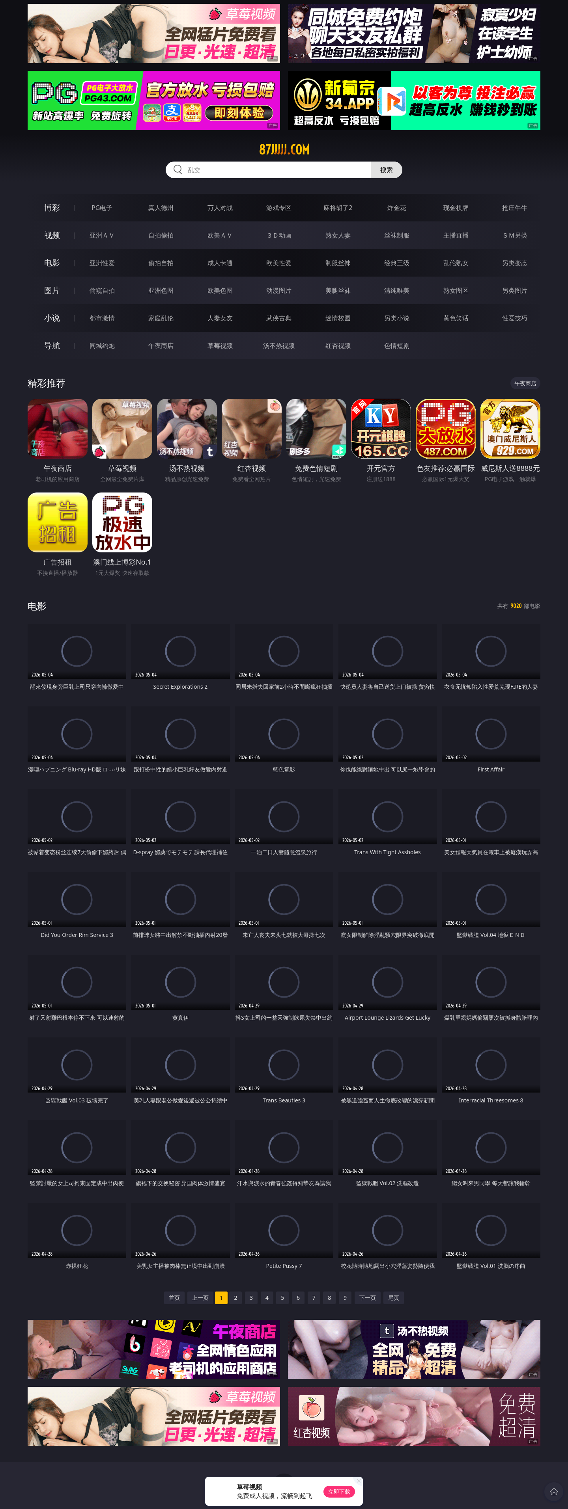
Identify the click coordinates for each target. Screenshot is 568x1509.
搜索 (386, 169)
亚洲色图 (161, 290)
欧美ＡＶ (220, 235)
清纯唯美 (396, 290)
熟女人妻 (338, 235)
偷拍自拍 (161, 262)
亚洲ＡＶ (102, 235)
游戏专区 (278, 207)
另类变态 (514, 262)
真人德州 (161, 207)
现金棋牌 (456, 207)
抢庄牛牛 (514, 207)
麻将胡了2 (337, 207)
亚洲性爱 (102, 262)
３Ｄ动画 (278, 235)
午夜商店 (161, 345)
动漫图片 (278, 290)
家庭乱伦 (161, 318)
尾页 (393, 1297)
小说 (52, 317)
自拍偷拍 (161, 235)
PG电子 (102, 207)
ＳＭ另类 (514, 235)
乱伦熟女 (456, 262)
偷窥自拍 (102, 290)
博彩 (52, 207)
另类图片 (514, 290)
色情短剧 (396, 345)
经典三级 (396, 262)
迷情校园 (338, 318)
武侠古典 (278, 318)
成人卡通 (220, 262)
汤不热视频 (279, 345)
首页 (174, 1297)
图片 (52, 290)
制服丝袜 (338, 262)
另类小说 (396, 318)
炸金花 (396, 207)
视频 (52, 235)
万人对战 (220, 207)
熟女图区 (456, 290)
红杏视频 (338, 345)
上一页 (200, 1297)
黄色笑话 (456, 318)
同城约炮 (102, 345)
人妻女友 (220, 318)
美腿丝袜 (338, 290)
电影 (52, 262)
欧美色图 (220, 290)
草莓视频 (220, 345)
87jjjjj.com (284, 150)
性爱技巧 (514, 318)
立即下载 (339, 1491)
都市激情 (102, 318)
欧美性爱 (278, 262)
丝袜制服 (396, 235)
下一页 (367, 1297)
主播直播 (456, 235)
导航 (52, 345)
